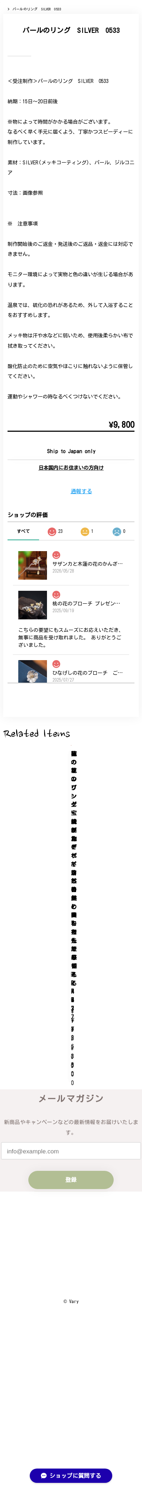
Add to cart (71, 627)
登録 (71, 1276)
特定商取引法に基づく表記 (71, 1419)
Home (7, 45)
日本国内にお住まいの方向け (71, 645)
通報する (81, 669)
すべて (23, 709)
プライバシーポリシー (71, 1402)
